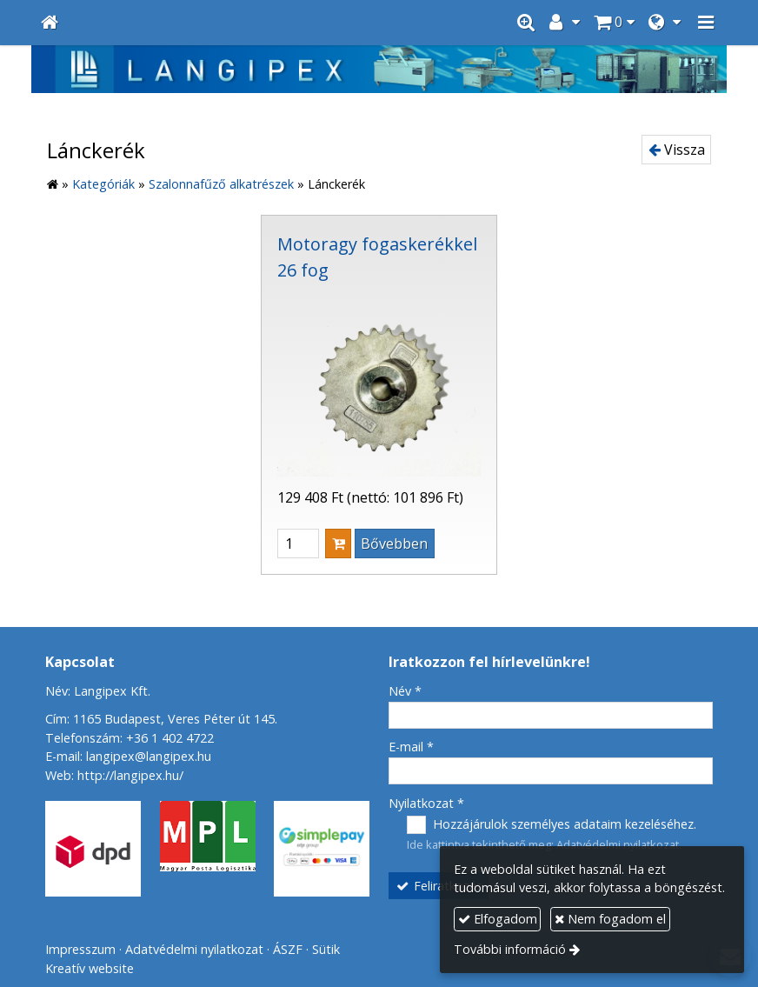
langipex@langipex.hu (148, 756)
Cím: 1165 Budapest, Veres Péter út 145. (161, 718)
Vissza (676, 149)
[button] (706, 23)
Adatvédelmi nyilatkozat (617, 844)
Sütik (326, 949)
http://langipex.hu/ (130, 775)
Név (405, 691)
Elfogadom (497, 918)
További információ (510, 949)
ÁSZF (288, 949)
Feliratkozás (439, 885)
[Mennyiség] (298, 543)
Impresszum (80, 949)
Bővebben (394, 543)
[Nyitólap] (49, 23)
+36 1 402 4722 (170, 738)
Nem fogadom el (610, 918)
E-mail (411, 746)
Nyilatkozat (426, 803)
